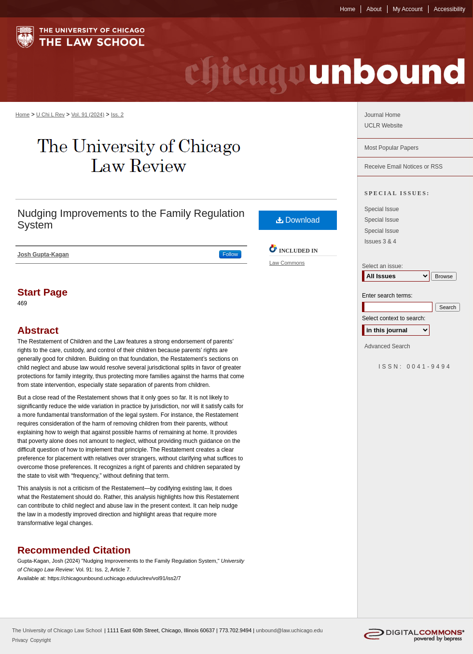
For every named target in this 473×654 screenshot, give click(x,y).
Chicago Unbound (316, 59)
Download (298, 220)
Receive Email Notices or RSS (403, 166)
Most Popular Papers (391, 147)
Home (22, 114)
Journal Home (382, 115)
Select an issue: (382, 266)
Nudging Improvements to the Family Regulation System (131, 219)
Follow (230, 254)
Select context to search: (393, 318)
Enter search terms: (387, 295)
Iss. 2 (117, 114)
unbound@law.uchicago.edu (289, 630)
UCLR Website (383, 125)
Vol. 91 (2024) (88, 114)
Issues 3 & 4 (380, 241)
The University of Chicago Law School (57, 630)
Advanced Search (387, 346)
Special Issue (381, 209)
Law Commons (287, 263)
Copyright (40, 640)
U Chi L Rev (50, 114)
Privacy (20, 640)
